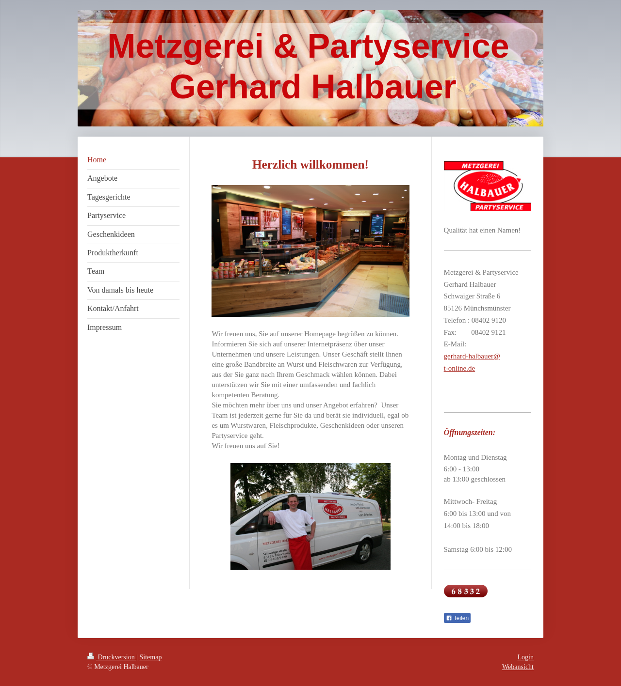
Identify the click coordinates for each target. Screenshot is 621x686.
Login (526, 657)
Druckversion (111, 657)
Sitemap (151, 657)
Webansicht (518, 666)
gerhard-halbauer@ (472, 356)
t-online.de (459, 368)
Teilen (457, 618)
